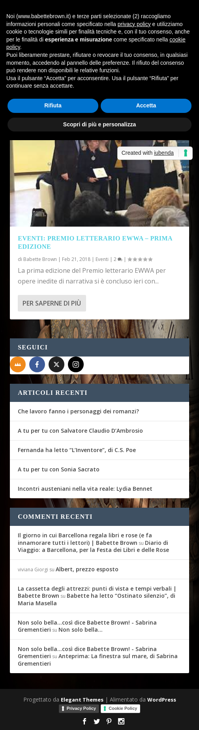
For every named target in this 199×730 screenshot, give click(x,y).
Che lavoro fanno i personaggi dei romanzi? (78, 411)
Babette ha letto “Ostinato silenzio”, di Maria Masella (96, 599)
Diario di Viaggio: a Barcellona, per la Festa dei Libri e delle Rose (93, 546)
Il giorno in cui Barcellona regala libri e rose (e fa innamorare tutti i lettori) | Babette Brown (85, 538)
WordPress (161, 699)
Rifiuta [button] (53, 105)
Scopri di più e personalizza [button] (99, 124)
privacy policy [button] (134, 24)
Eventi (102, 259)
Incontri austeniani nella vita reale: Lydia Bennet (85, 488)
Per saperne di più (52, 303)
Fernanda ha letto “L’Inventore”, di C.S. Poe (77, 450)
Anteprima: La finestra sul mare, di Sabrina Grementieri (98, 659)
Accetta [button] (146, 105)
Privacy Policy (81, 708)
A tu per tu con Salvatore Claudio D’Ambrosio (80, 430)
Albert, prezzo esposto (87, 569)
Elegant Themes (82, 699)
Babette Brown (40, 259)
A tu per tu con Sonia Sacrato (59, 469)
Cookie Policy (123, 708)
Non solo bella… (80, 629)
